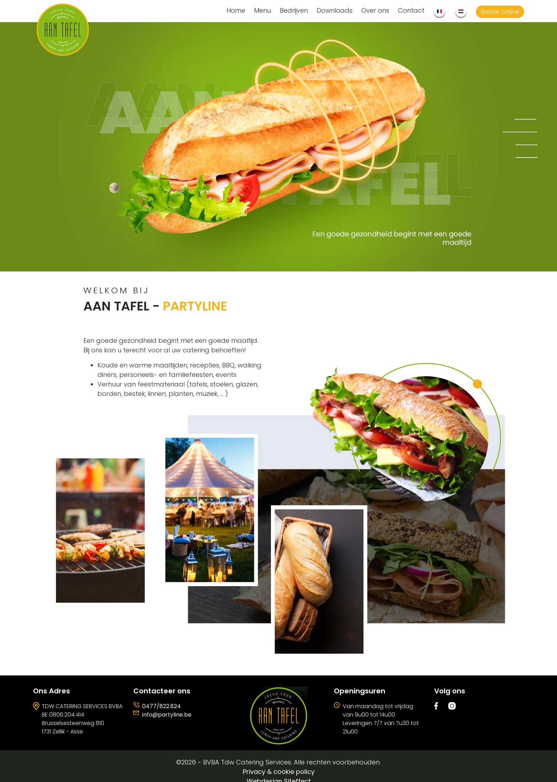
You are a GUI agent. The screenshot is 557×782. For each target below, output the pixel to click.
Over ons (375, 10)
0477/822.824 (161, 706)
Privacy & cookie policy (279, 771)
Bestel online (500, 11)
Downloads (335, 10)
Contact (411, 10)
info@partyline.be (166, 715)
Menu (262, 10)
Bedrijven (294, 10)
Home (236, 10)
